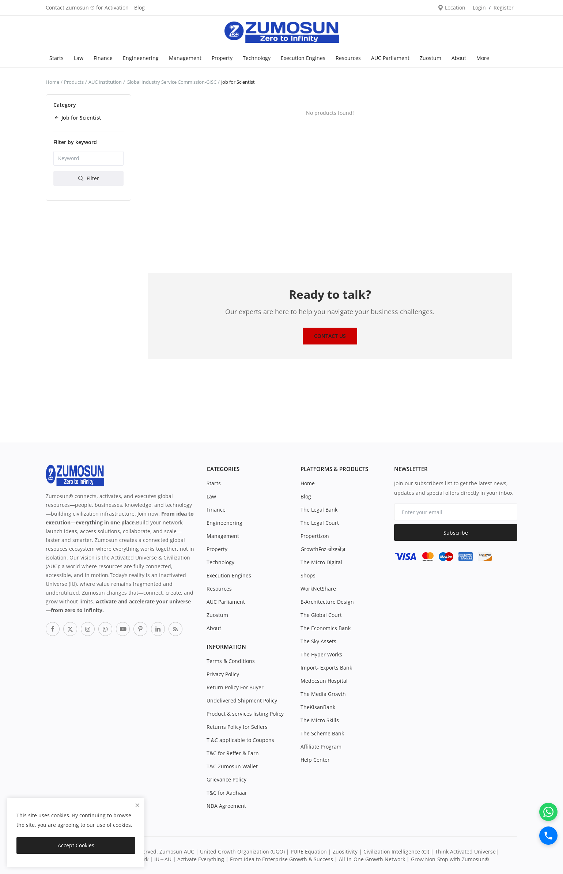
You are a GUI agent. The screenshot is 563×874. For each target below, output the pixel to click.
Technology (257, 57)
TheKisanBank (318, 707)
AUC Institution (105, 82)
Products (74, 82)
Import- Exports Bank (326, 667)
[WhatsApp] (548, 812)
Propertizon (315, 535)
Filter (88, 178)
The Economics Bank (326, 628)
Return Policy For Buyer (235, 687)
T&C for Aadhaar (227, 792)
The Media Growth (323, 693)
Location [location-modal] (451, 7)
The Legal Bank (319, 509)
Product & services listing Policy (245, 713)
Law (78, 57)
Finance (103, 57)
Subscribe (455, 532)
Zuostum (430, 57)
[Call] (548, 835)
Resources (348, 57)
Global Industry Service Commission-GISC (171, 82)
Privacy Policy (223, 674)
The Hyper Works (321, 654)
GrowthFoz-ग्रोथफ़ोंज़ (323, 549)
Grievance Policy (226, 779)
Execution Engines (303, 57)
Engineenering (141, 57)
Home (52, 82)
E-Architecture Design (327, 601)
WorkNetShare (318, 588)
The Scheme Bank (322, 733)
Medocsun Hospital (324, 680)
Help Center (315, 759)
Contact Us (330, 335)
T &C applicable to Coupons (240, 740)
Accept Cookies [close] (76, 845)
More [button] (482, 57)
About (458, 57)
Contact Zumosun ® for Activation (87, 7)
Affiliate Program (321, 746)
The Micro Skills (320, 720)
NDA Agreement (226, 805)
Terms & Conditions (231, 661)
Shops (308, 575)
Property (222, 57)
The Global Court (321, 614)
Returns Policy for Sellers (237, 726)
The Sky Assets (318, 641)
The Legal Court (320, 522)
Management (185, 57)
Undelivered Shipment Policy (242, 700)
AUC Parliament (390, 57)
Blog (139, 7)
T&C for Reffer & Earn (233, 753)
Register (504, 7)
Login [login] (479, 7)
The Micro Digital (321, 562)
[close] (137, 805)
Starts (56, 57)
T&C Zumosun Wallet (232, 766)
